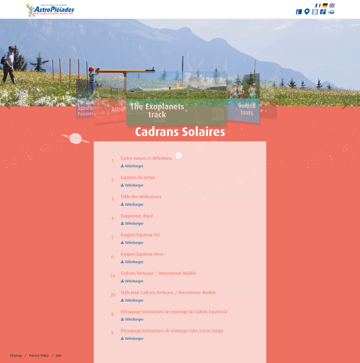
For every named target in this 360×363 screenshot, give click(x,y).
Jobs (59, 356)
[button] (7, 105)
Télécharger (132, 166)
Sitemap (16, 356)
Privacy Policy (39, 356)
